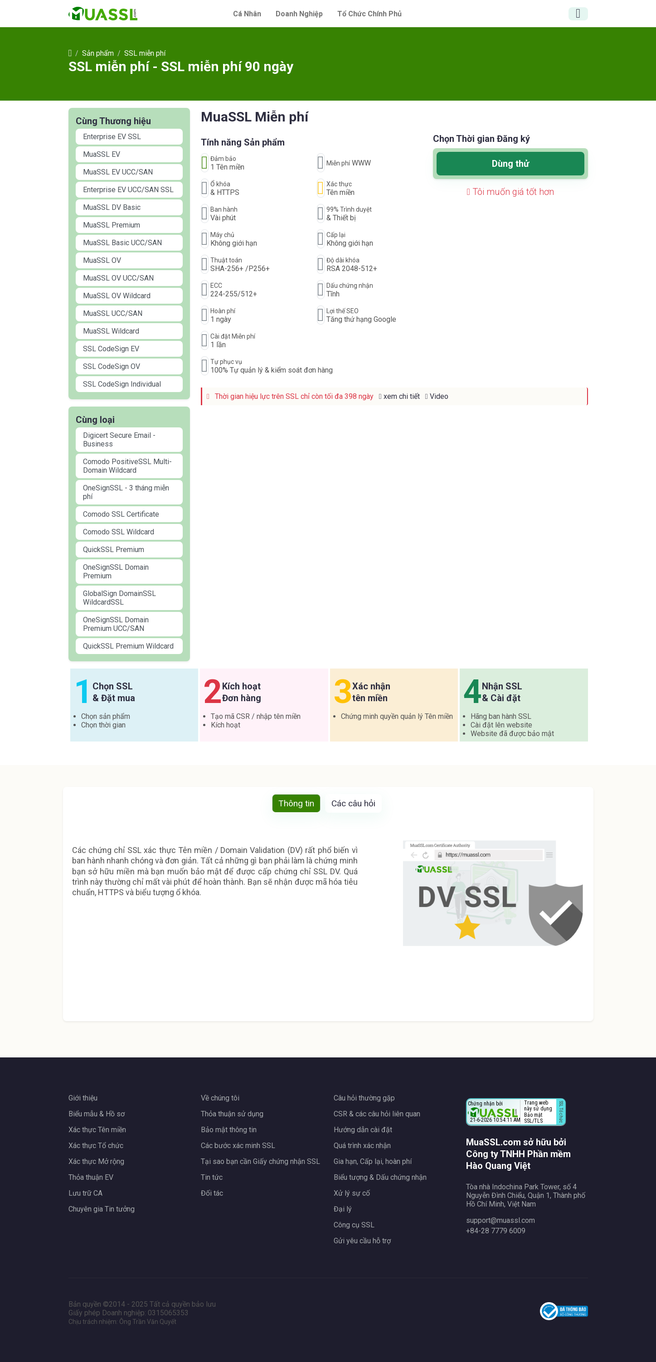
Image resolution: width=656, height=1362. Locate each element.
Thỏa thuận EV (90, 1177)
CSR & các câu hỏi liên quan (377, 1114)
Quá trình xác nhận (362, 1145)
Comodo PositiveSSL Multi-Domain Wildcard (127, 466)
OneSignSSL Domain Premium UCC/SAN (116, 624)
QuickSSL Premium (113, 549)
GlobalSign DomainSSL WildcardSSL (119, 597)
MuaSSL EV (101, 154)
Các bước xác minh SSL (238, 1145)
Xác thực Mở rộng (96, 1161)
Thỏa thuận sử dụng (232, 1114)
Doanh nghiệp (299, 14)
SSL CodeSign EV (111, 348)
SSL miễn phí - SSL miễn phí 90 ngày (180, 66)
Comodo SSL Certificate (121, 514)
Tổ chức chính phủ (369, 14)
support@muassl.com (500, 1220)
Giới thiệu (82, 1098)
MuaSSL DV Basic (112, 207)
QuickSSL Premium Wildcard (128, 646)
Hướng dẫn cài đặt (363, 1129)
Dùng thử (510, 163)
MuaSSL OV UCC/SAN (118, 278)
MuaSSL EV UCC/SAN (118, 172)
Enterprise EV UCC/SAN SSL (128, 189)
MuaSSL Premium (111, 225)
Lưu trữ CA (85, 1193)
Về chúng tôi (220, 1098)
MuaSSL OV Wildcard (117, 295)
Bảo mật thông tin (229, 1129)
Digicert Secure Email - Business (119, 439)
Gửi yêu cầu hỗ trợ (362, 1240)
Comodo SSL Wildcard (118, 532)
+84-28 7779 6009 (495, 1230)
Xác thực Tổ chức (95, 1145)
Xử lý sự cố (352, 1193)
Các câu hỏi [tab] (353, 803)
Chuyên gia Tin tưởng (101, 1209)
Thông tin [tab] (296, 803)
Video (436, 396)
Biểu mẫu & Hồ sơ (96, 1114)
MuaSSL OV (102, 260)
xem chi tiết (399, 396)
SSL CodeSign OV (111, 366)
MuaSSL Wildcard (111, 331)
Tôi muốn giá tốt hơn (510, 191)
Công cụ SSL (354, 1225)
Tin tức (212, 1177)
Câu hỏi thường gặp (364, 1098)
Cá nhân (247, 14)
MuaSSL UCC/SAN (112, 313)
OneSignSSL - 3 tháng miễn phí (126, 492)
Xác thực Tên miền (97, 1129)
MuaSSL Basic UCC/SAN (122, 242)
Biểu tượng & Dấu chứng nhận (380, 1177)
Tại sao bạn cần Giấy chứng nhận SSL (260, 1161)
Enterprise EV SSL (112, 136)
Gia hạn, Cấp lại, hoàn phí (373, 1161)
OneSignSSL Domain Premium (116, 571)
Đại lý (343, 1209)
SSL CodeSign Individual (122, 384)
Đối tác (212, 1193)
